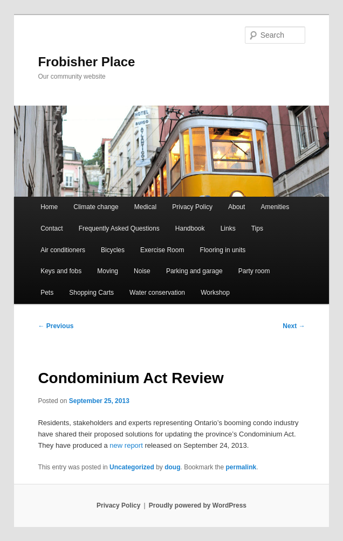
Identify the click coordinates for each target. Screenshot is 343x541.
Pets (46, 292)
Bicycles (113, 250)
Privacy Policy (192, 207)
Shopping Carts (91, 292)
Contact (51, 228)
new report (125, 445)
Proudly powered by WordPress (197, 505)
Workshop (215, 292)
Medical (145, 207)
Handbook (190, 228)
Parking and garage (194, 271)
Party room (254, 271)
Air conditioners (62, 250)
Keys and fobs (60, 271)
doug (172, 467)
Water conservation (157, 292)
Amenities (274, 207)
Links (228, 228)
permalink (241, 467)
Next (294, 326)
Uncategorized (131, 467)
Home (49, 207)
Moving (107, 271)
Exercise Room (162, 250)
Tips (257, 228)
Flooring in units (223, 250)
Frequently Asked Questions (119, 228)
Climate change (95, 207)
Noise (142, 271)
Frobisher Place (86, 61)
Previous (55, 326)
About (236, 207)
